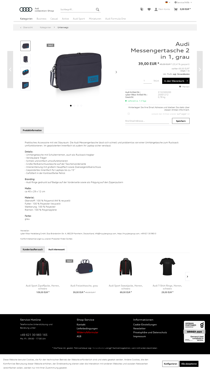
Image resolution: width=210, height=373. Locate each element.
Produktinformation (32, 130)
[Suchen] (97, 9)
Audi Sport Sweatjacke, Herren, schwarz (126, 287)
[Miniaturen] (95, 18)
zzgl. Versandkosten (181, 74)
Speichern (181, 121)
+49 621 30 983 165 (33, 335)
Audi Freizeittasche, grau (84, 285)
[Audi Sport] (79, 18)
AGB (79, 336)
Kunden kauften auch (33, 249)
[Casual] (54, 18)
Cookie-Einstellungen (145, 324)
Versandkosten (98, 348)
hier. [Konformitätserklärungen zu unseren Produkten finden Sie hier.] (71, 239)
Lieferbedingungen (87, 328)
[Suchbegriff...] (81, 9)
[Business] (41, 18)
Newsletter (139, 328)
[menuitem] (81, 9)
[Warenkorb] (182, 9)
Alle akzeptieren (189, 364)
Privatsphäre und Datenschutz (150, 332)
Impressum (139, 336)
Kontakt (81, 324)
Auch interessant (56, 249)
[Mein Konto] (162, 9)
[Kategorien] (26, 18)
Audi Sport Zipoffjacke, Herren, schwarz (43, 287)
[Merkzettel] (149, 9)
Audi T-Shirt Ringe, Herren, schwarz (167, 287)
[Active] (65, 18)
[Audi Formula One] (115, 18)
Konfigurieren (170, 364)
